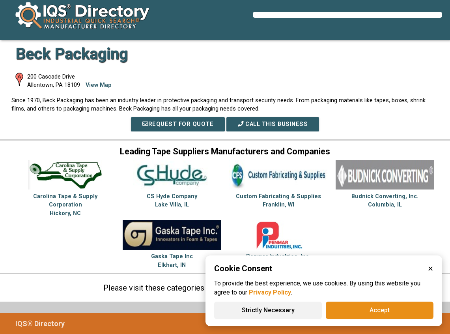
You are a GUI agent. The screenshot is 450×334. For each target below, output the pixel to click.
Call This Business (273, 124)
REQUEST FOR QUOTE (177, 124)
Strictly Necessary (268, 310)
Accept (380, 310)
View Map (99, 85)
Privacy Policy (270, 292)
